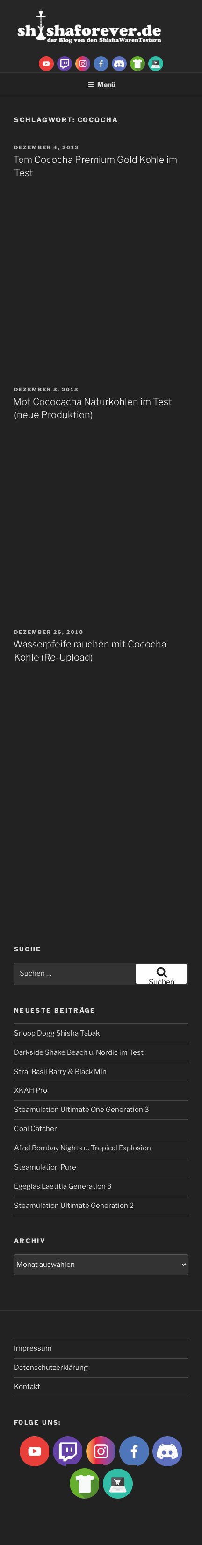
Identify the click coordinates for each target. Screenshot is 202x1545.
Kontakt (27, 1387)
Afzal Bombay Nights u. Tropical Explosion (82, 1148)
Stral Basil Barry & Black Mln (60, 1071)
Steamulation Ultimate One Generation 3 (81, 1109)
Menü (101, 84)
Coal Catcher (35, 1129)
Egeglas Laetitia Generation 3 (63, 1186)
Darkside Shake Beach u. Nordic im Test (79, 1052)
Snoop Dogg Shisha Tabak (57, 1033)
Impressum (33, 1348)
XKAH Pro (30, 1090)
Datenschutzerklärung (51, 1367)
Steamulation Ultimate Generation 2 (74, 1205)
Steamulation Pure (45, 1167)
